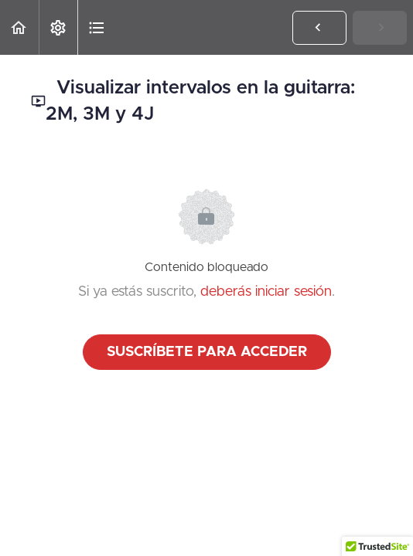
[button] (19, 27)
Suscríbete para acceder (207, 352)
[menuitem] (58, 27)
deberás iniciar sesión (266, 292)
